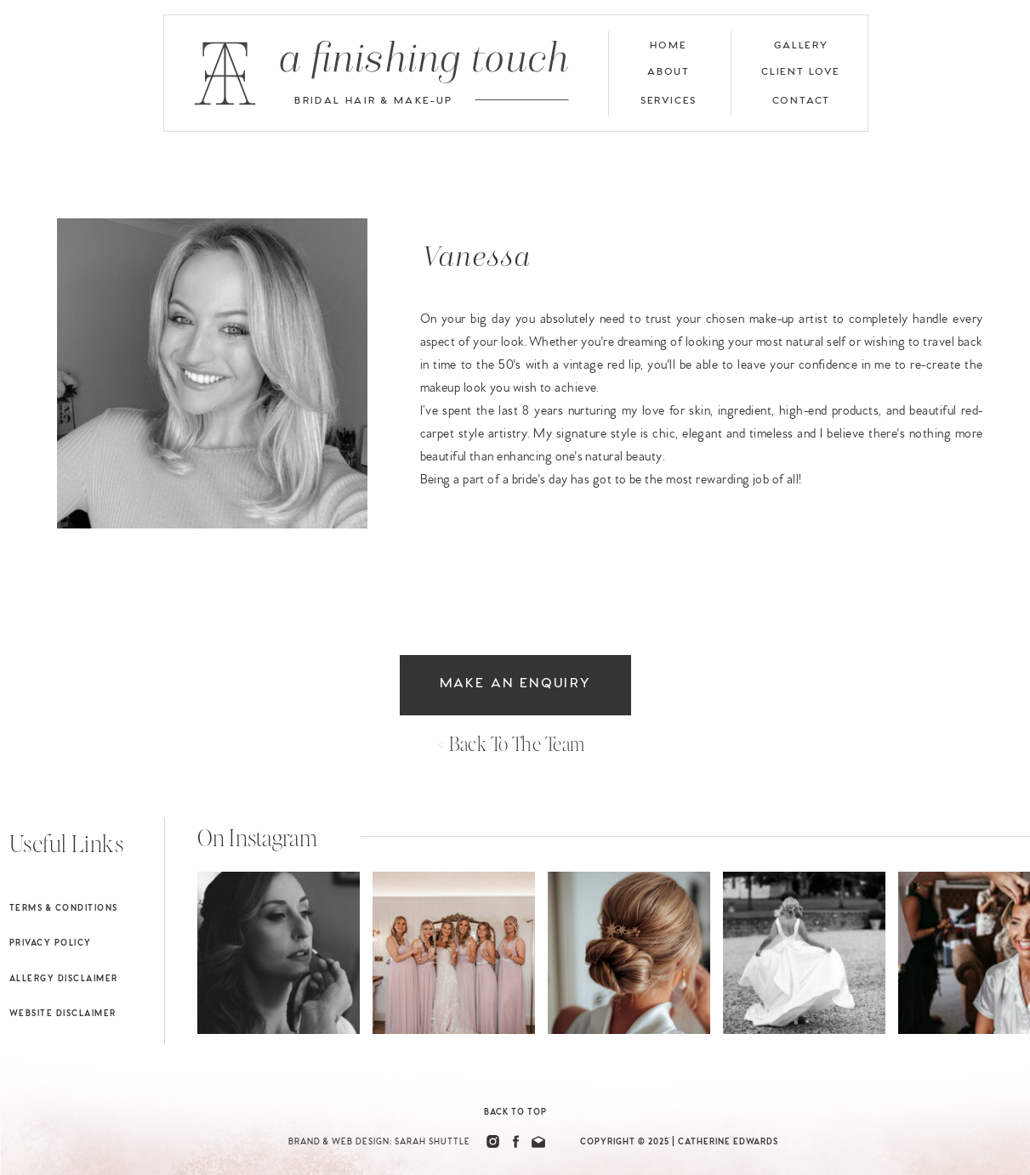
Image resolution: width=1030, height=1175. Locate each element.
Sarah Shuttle (432, 1142)
